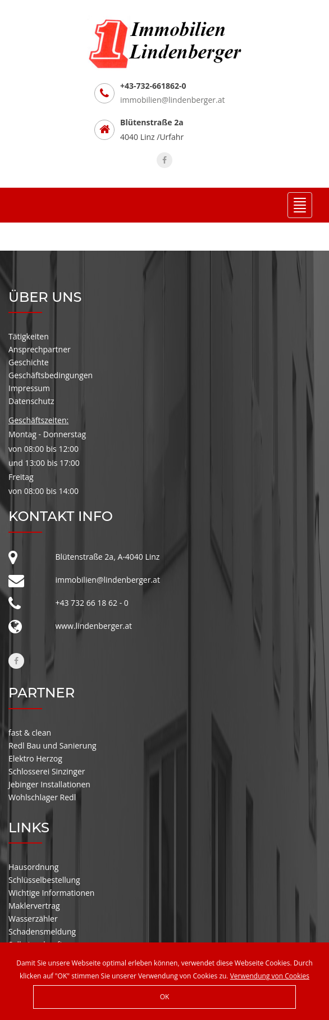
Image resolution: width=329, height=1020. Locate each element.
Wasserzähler (33, 918)
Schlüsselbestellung (44, 879)
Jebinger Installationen (49, 784)
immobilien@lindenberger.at (172, 99)
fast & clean (29, 732)
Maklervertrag (34, 905)
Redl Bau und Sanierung (52, 745)
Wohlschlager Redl (42, 797)
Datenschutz (31, 401)
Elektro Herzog (35, 758)
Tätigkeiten (28, 336)
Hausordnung (33, 867)
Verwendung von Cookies (269, 976)
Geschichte (28, 362)
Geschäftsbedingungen (50, 375)
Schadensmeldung (42, 931)
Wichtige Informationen (51, 892)
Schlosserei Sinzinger (46, 771)
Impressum (29, 388)
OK (165, 996)
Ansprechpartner (39, 349)
